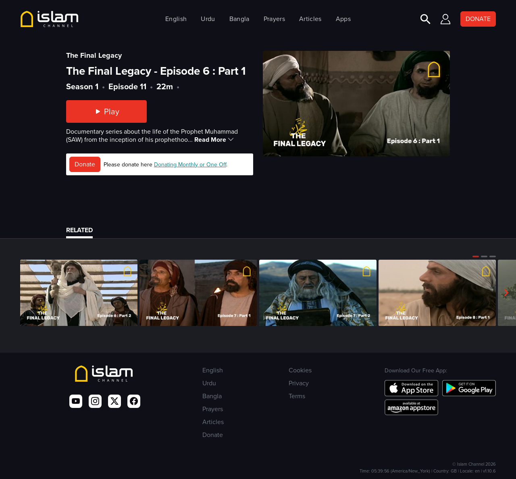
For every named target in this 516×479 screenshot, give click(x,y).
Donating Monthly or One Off (190, 164)
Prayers (274, 18)
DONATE (478, 18)
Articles (310, 18)
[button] (475, 256)
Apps (343, 18)
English (176, 18)
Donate (85, 164)
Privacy (299, 383)
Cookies (300, 370)
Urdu (208, 18)
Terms (297, 396)
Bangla (239, 18)
